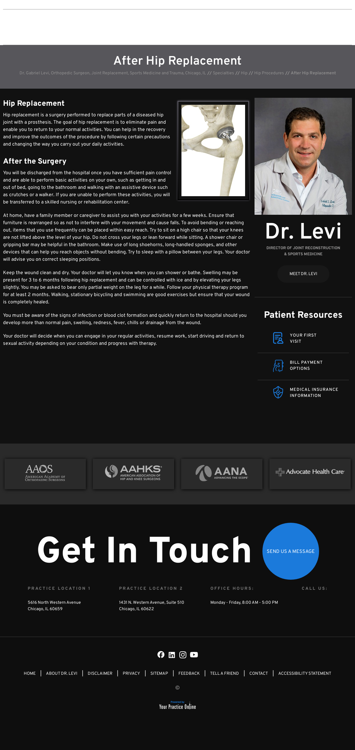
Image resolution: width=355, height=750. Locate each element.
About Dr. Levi (144, 27)
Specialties (181, 27)
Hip (244, 73)
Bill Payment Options (306, 365)
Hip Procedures (269, 73)
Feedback (189, 673)
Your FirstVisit (303, 338)
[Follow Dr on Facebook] (161, 655)
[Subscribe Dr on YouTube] (194, 655)
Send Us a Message (291, 552)
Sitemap (159, 673)
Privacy (131, 673)
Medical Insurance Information (314, 392)
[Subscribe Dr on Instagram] (183, 655)
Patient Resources (303, 315)
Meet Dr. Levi (303, 274)
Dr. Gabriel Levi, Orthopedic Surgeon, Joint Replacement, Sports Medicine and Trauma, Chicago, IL (112, 73)
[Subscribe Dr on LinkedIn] (172, 655)
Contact (267, 27)
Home (30, 673)
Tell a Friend (224, 673)
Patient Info (214, 27)
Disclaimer (100, 673)
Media (243, 27)
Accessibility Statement (304, 673)
